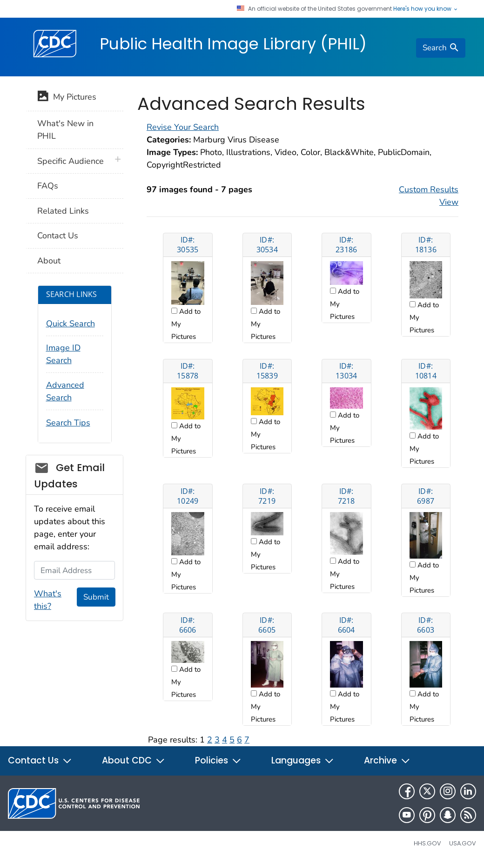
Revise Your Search (183, 127)
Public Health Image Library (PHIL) (233, 44)
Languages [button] (302, 760)
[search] (440, 48)
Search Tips (68, 422)
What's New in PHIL (65, 130)
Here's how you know (425, 9)
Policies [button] (218, 760)
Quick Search (70, 323)
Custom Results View (428, 196)
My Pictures (66, 97)
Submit (96, 597)
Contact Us (57, 235)
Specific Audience (70, 161)
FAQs (47, 185)
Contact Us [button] (40, 760)
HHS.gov (427, 843)
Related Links (63, 210)
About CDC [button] (133, 760)
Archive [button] (387, 760)
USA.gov (462, 843)
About (48, 260)
